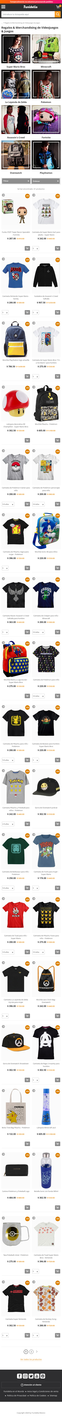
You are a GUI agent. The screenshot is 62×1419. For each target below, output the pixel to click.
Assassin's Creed (16, 137)
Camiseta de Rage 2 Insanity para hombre (46, 1064)
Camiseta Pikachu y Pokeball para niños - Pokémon (15, 809)
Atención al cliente (31, 1384)
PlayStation (46, 172)
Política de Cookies (38, 1395)
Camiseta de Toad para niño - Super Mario (16, 936)
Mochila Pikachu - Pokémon (46, 424)
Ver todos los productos (31, 1359)
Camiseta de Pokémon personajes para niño (46, 489)
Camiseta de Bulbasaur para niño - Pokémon (16, 873)
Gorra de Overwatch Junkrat (46, 807)
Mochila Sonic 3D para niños (46, 552)
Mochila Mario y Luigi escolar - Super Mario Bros (16, 681)
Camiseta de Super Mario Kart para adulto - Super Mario (46, 233)
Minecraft (46, 66)
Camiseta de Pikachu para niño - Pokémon (16, 745)
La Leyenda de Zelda (16, 102)
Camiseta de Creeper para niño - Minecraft (46, 617)
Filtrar (5, 181)
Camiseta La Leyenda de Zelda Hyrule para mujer (16, 1001)
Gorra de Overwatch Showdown (16, 1063)
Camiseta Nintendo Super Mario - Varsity (15, 297)
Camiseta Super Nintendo (16, 1319)
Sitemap (53, 1395)
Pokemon (46, 102)
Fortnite (46, 137)
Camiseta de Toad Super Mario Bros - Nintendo (46, 1256)
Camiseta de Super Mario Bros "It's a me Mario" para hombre (46, 361)
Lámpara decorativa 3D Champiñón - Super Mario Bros (16, 425)
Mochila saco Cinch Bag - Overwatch (46, 1001)
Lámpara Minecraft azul (46, 1127)
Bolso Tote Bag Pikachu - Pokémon (16, 1127)
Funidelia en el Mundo (14, 1391)
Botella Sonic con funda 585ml (46, 1191)
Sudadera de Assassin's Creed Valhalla (46, 297)
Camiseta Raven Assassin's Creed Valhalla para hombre (16, 617)
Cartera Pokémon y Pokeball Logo (15, 1191)
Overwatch (16, 172)
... (2, 23)
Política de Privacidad (16, 1395)
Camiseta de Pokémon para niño (46, 679)
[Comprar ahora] (27, 248)
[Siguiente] (37, 1351)
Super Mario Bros (16, 66)
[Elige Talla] (35, 248)
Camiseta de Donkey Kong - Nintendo (46, 1320)
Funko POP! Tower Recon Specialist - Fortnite (16, 233)
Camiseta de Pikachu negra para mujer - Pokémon (16, 553)
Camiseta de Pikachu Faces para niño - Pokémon (46, 936)
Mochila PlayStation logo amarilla (16, 360)
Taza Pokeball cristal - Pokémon (15, 1255)
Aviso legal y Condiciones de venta (42, 1391)
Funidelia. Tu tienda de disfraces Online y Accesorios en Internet (30, 6)
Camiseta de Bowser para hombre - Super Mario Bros (46, 745)
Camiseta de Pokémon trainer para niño (16, 489)
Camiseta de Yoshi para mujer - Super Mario (46, 873)
